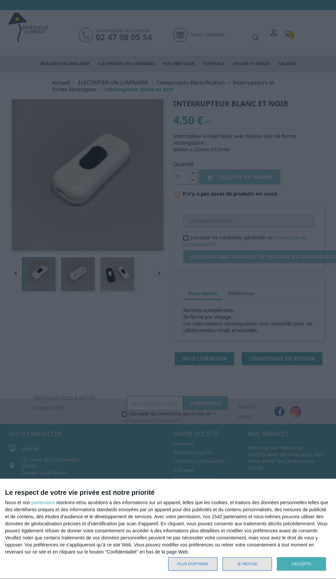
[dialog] (168, 529)
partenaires (43, 502)
